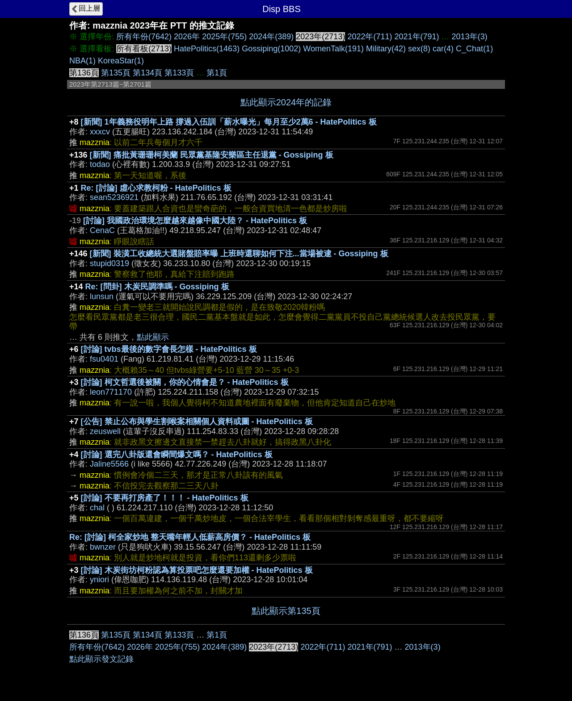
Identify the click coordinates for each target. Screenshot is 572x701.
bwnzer (103, 546)
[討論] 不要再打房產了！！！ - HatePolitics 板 (164, 497)
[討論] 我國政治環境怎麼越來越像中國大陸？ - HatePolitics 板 (195, 220)
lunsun (102, 296)
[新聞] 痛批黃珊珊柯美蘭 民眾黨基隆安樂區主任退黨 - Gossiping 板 (211, 154)
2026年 (187, 36)
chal (97, 507)
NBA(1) (82, 60)
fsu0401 (104, 359)
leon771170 (111, 392)
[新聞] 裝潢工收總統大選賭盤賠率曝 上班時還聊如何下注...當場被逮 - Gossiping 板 (239, 253)
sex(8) (419, 48)
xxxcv (100, 131)
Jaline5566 (109, 463)
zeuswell (105, 431)
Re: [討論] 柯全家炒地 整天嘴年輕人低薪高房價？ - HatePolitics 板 (190, 537)
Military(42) (386, 48)
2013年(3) (470, 36)
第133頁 (179, 72)
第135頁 (115, 72)
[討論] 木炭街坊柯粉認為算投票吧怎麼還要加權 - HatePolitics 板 (197, 570)
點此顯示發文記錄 (101, 659)
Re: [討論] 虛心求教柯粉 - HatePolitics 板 (156, 188)
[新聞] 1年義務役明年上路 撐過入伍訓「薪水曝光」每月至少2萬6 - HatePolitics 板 (229, 121)
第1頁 (216, 72)
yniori (99, 579)
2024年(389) (271, 36)
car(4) (443, 48)
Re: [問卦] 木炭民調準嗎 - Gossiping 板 (157, 286)
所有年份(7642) (144, 36)
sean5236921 (114, 197)
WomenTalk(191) (333, 48)
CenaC (102, 230)
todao (100, 164)
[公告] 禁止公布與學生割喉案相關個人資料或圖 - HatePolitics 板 (197, 421)
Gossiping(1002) (271, 48)
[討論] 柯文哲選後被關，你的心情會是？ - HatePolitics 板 (185, 382)
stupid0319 (109, 263)
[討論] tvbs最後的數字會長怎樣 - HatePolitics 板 (169, 349)
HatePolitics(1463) (207, 48)
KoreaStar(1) (121, 60)
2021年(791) (417, 36)
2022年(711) (369, 36)
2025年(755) (224, 36)
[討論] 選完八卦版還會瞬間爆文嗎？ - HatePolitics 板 (177, 454)
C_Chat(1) (474, 48)
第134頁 (147, 72)
